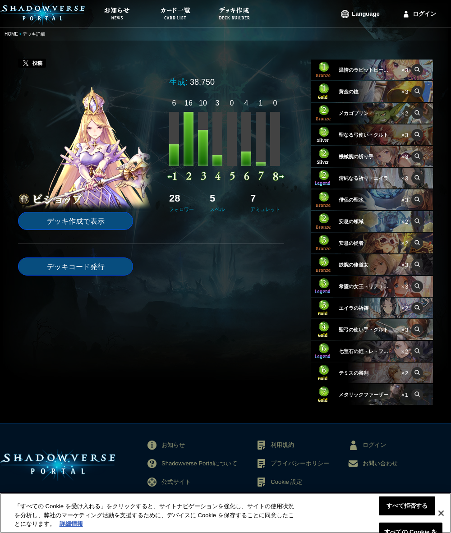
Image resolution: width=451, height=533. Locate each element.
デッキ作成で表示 (76, 221)
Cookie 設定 (286, 481)
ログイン (424, 13)
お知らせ (173, 444)
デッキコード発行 (76, 267)
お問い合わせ (380, 463)
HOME (11, 34)
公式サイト (176, 481)
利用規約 (282, 444)
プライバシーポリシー (300, 463)
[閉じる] (441, 513)
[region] (225, 513)
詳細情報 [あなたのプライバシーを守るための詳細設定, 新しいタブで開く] (71, 523)
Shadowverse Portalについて (199, 463)
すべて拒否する (407, 505)
